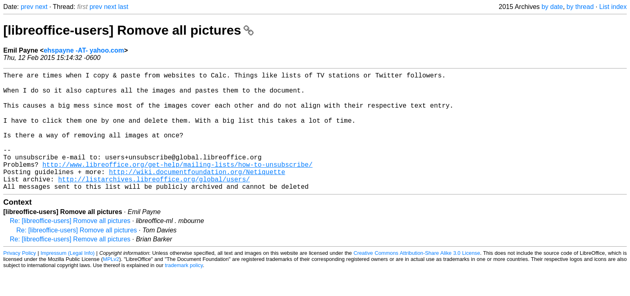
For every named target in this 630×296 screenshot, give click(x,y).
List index (613, 6)
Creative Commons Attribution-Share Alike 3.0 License (417, 277)
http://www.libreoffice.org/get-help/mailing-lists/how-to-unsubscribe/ (177, 183)
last (123, 6)
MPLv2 (111, 284)
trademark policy (184, 290)
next (41, 6)
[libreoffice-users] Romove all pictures (128, 30)
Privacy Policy (19, 277)
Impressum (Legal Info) (68, 277)
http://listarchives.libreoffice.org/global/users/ (154, 201)
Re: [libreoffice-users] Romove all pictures (70, 245)
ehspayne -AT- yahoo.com (84, 50)
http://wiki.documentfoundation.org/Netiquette (197, 192)
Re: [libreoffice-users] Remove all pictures (70, 263)
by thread (580, 6)
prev (27, 6)
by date (552, 6)
